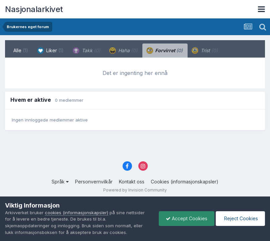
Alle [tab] (20, 50)
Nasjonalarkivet (34, 9)
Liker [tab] (50, 50)
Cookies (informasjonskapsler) (184, 181)
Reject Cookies (240, 218)
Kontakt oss (131, 181)
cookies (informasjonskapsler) (76, 212)
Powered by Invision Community (135, 189)
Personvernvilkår (94, 181)
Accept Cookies (186, 218)
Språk (60, 181)
